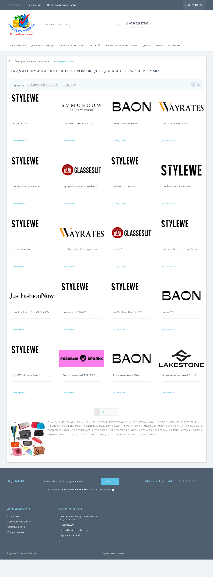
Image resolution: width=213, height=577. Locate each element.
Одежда (146, 45)
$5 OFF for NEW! (20, 123)
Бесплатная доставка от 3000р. (126, 389)
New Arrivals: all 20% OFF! (75, 322)
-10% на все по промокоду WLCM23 (79, 123)
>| (116, 429)
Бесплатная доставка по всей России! (179, 389)
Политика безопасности (44, 5)
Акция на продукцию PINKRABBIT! (79, 389)
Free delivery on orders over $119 (177, 190)
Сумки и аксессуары (72, 45)
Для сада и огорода (42, 45)
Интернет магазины (17, 550)
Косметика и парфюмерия (121, 45)
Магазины (174, 45)
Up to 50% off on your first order (27, 389)
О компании (16, 5)
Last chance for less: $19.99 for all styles (180, 256)
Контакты (70, 5)
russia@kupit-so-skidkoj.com (73, 547)
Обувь (159, 45)
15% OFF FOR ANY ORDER (175, 123)
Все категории (17, 45)
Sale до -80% (168, 322)
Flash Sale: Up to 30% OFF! (125, 190)
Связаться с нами (16, 544)
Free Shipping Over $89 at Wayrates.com (80, 256)
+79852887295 (67, 542)
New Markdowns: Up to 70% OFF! (127, 322)
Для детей (94, 45)
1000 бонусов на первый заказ (126, 123)
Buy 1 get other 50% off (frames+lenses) (80, 190)
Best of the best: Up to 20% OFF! (27, 190)
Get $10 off (117, 256)
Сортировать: (19, 85)
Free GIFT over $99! (21, 256)
